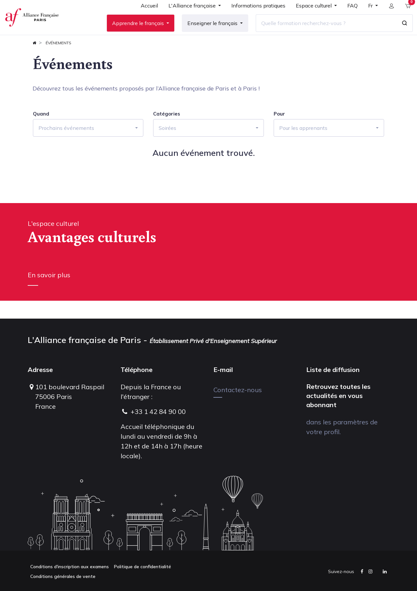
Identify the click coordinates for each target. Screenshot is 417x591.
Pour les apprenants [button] (303, 146)
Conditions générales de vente (62, 576)
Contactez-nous (237, 390)
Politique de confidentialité (142, 567)
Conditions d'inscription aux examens (69, 567)
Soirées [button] (167, 146)
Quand (41, 131)
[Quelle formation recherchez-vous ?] (321, 32)
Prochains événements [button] (66, 146)
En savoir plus (49, 293)
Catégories (166, 131)
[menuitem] (145, 17)
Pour (279, 131)
